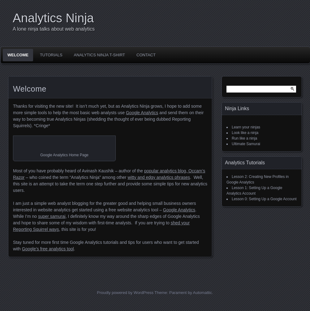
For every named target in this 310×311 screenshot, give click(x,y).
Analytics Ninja (53, 18)
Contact (146, 55)
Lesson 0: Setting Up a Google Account (264, 199)
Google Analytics (142, 112)
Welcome (17, 55)
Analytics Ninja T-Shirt (99, 55)
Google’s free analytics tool (48, 248)
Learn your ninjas (246, 127)
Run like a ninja (244, 138)
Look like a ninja (245, 133)
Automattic (202, 292)
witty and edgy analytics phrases (158, 177)
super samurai (52, 216)
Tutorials (51, 55)
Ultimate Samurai (246, 144)
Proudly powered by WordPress (125, 292)
